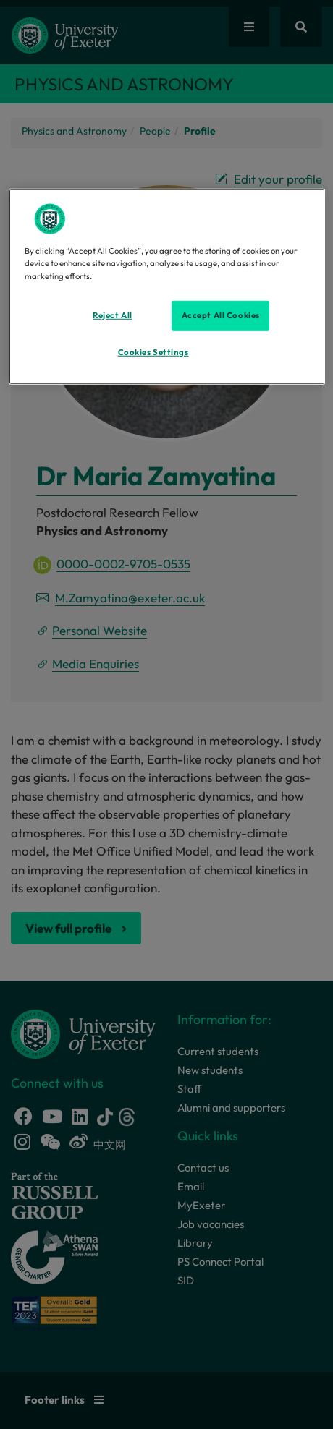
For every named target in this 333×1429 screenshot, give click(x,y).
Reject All (112, 315)
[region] (167, 287)
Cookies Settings (153, 351)
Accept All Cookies (221, 315)
